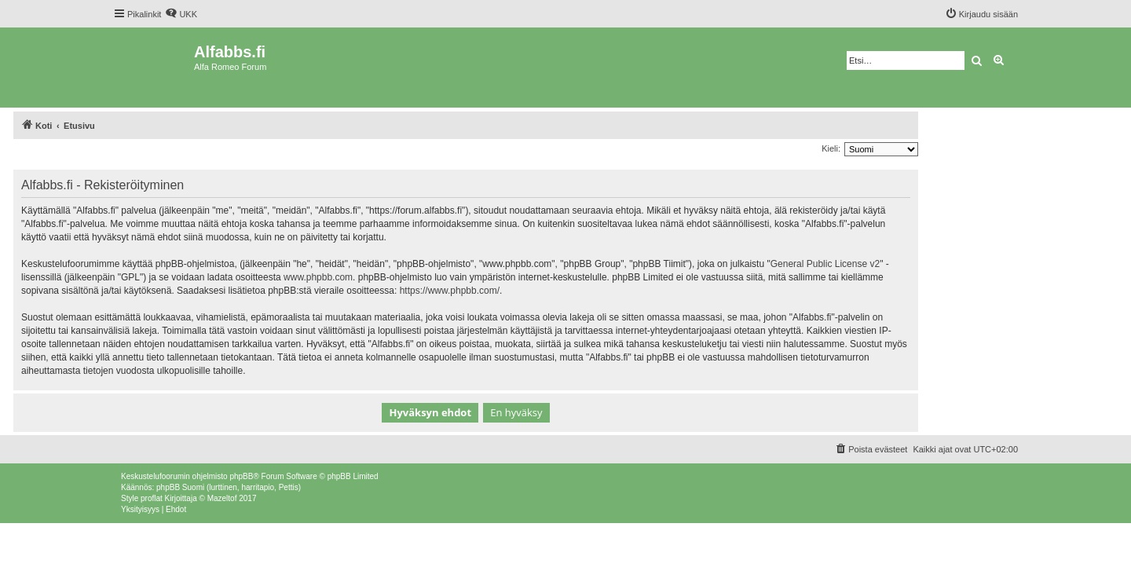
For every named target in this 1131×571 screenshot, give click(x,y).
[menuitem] (181, 14)
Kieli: (831, 148)
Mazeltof (222, 498)
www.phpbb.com (318, 277)
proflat (152, 498)
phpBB (241, 476)
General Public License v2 (825, 263)
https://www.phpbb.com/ (450, 290)
